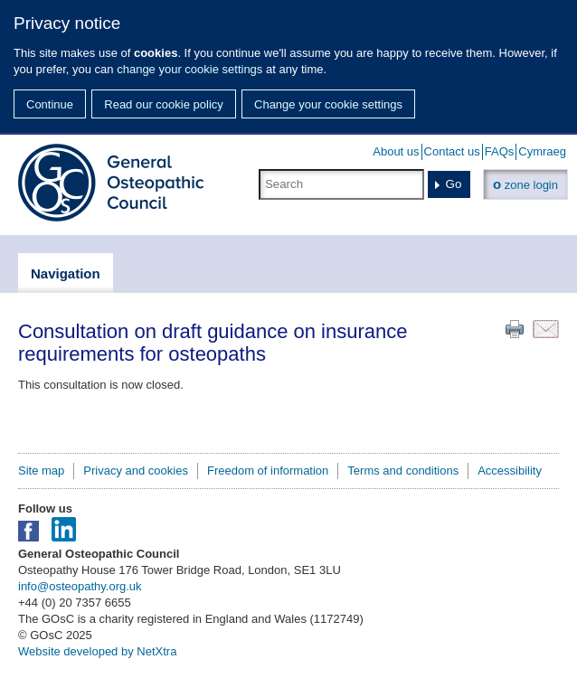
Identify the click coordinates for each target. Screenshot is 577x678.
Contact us (452, 151)
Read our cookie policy (163, 104)
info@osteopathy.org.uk (80, 586)
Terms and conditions (403, 470)
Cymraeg (542, 151)
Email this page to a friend (546, 329)
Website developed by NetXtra (97, 651)
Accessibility (510, 470)
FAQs (500, 151)
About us (396, 151)
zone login (525, 184)
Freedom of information (267, 470)
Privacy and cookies (135, 470)
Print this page (515, 329)
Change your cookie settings (328, 104)
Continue (49, 104)
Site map (41, 470)
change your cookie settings (189, 69)
